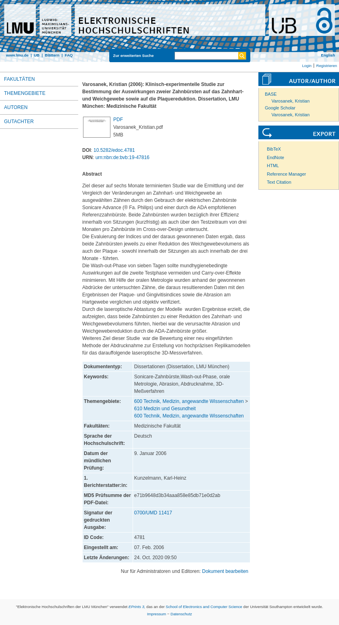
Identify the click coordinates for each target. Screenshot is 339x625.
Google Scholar (280, 107)
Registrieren (326, 65)
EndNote (275, 157)
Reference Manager (286, 174)
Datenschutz (181, 614)
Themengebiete (25, 93)
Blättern (52, 55)
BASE (271, 94)
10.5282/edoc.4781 (114, 150)
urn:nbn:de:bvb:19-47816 (123, 157)
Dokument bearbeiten (225, 571)
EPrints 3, (137, 606)
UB (37, 55)
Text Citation (279, 182)
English (328, 55)
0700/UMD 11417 (153, 513)
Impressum (156, 614)
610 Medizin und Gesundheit (165, 408)
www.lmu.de (17, 55)
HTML (273, 165)
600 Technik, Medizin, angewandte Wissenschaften (189, 401)
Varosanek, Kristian (291, 101)
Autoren (15, 107)
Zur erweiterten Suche (133, 55)
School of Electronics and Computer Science (204, 606)
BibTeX (274, 149)
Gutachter (19, 121)
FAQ (69, 55)
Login (306, 65)
